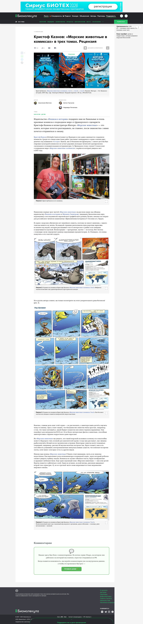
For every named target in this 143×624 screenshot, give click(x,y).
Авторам (103, 592)
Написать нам (105, 600)
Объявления (84, 16)
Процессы (70, 21)
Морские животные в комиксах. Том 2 (82, 287)
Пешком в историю (57, 119)
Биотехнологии (80, 21)
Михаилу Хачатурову (71, 214)
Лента (46, 16)
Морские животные (87, 125)
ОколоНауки (96, 21)
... (103, 21)
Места (89, 21)
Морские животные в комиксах (62, 148)
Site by (61, 616)
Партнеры (101, 16)
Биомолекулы (60, 21)
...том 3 (81, 91)
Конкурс (75, 16)
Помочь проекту (106, 598)
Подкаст (67, 16)
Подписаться (121, 21)
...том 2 (75, 91)
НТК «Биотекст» (87, 616)
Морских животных (68, 212)
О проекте (103, 590)
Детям (43, 114)
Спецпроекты (56, 16)
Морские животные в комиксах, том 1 (59, 91)
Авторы (93, 16)
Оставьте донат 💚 (71, 569)
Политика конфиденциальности (112, 602)
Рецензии (71, 54)
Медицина (50, 21)
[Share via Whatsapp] (22, 56)
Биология (42, 21)
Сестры (56, 142)
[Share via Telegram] (22, 59)
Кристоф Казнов (40, 137)
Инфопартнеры (105, 596)
